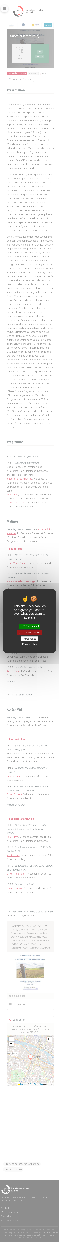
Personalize (29, 638)
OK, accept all (29, 626)
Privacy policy (29, 644)
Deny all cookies (29, 632)
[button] (11, 1039)
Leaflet (22, 1084)
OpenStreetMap (36, 1084)
